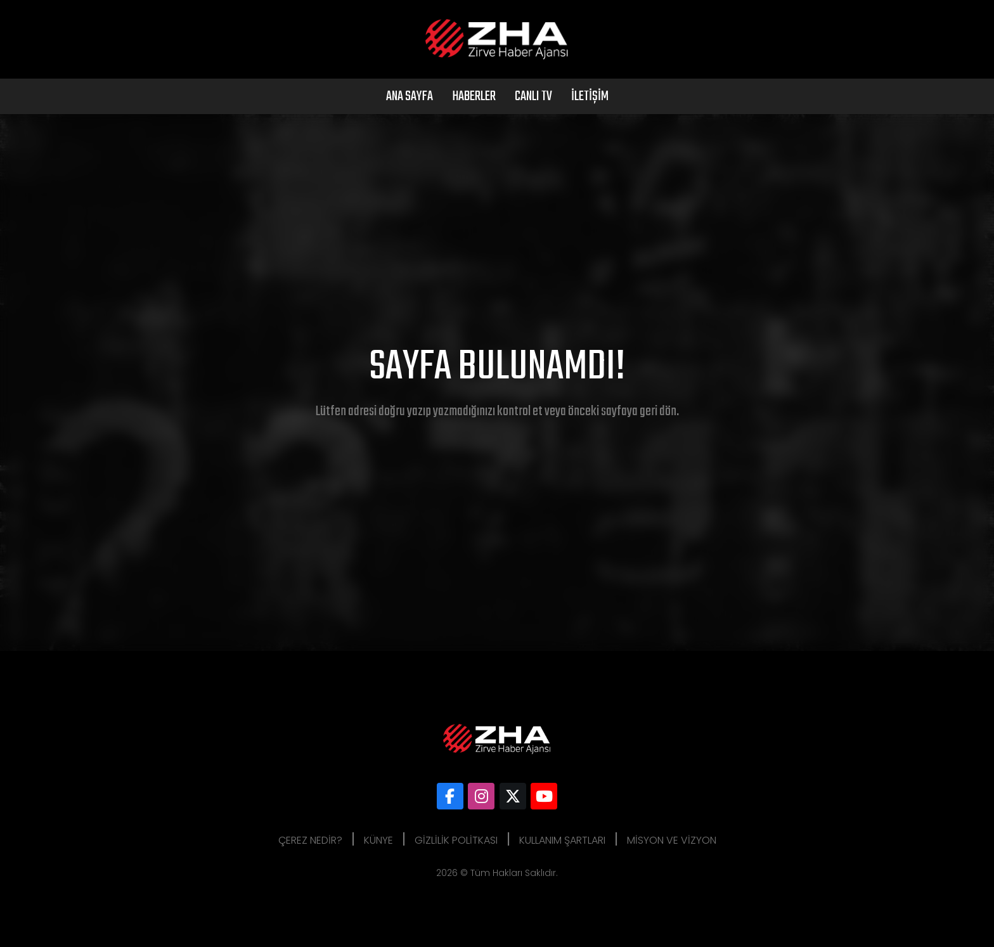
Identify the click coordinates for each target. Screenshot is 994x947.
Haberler (474, 96)
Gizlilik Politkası (456, 840)
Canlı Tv (533, 96)
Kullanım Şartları (562, 840)
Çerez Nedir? (310, 840)
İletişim (590, 96)
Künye (378, 840)
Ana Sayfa (409, 96)
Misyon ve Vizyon (671, 840)
